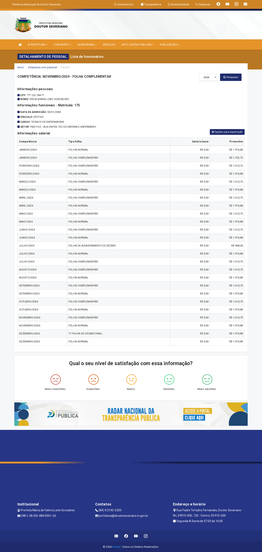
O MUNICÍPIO (62, 44)
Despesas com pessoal (42, 67)
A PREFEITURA (37, 44)
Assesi (116, 546)
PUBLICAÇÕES (170, 44)
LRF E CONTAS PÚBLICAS (137, 44)
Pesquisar (230, 77)
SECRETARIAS (87, 44)
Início (20, 67)
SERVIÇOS (109, 44)
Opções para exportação (227, 132)
